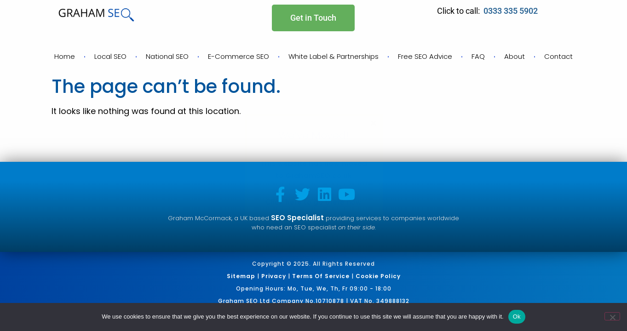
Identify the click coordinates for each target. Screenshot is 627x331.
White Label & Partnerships (333, 56)
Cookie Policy (378, 276)
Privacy (273, 276)
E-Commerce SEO (238, 56)
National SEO (167, 56)
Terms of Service (321, 276)
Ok (517, 316)
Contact (558, 56)
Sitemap (241, 276)
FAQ (478, 56)
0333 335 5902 (511, 11)
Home (64, 56)
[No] (612, 316)
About (514, 56)
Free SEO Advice (425, 56)
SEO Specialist (297, 218)
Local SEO (110, 56)
